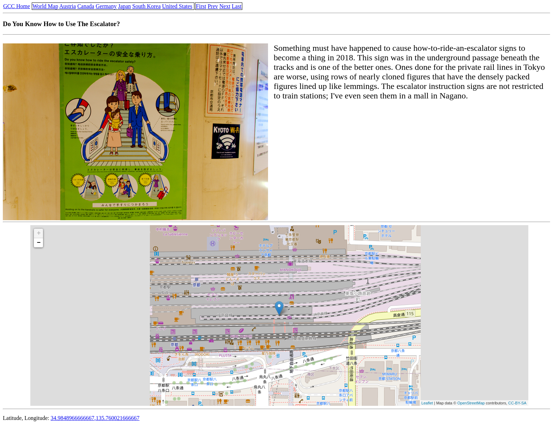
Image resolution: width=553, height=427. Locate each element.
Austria (67, 6)
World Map (45, 6)
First (201, 6)
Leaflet (427, 403)
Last (237, 6)
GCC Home (16, 6)
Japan (124, 6)
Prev (213, 6)
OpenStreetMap (471, 403)
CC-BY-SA (517, 403)
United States (177, 6)
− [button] (39, 243)
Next (224, 6)
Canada (85, 6)
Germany (106, 6)
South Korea (146, 6)
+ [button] (39, 233)
